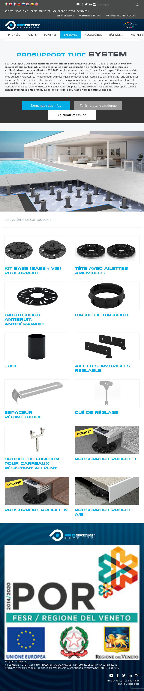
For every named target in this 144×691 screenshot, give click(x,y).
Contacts (82, 11)
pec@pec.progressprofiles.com (55, 668)
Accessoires (93, 34)
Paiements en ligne (89, 15)
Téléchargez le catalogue (98, 105)
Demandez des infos (46, 105)
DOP (120, 683)
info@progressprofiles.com (20, 668)
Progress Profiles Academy (122, 15)
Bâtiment (116, 34)
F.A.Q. (26, 11)
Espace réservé (65, 15)
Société (8, 11)
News (18, 11)
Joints (32, 34)
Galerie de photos (64, 11)
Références (45, 11)
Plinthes (50, 34)
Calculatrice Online (72, 115)
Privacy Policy (114, 680)
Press (34, 11)
